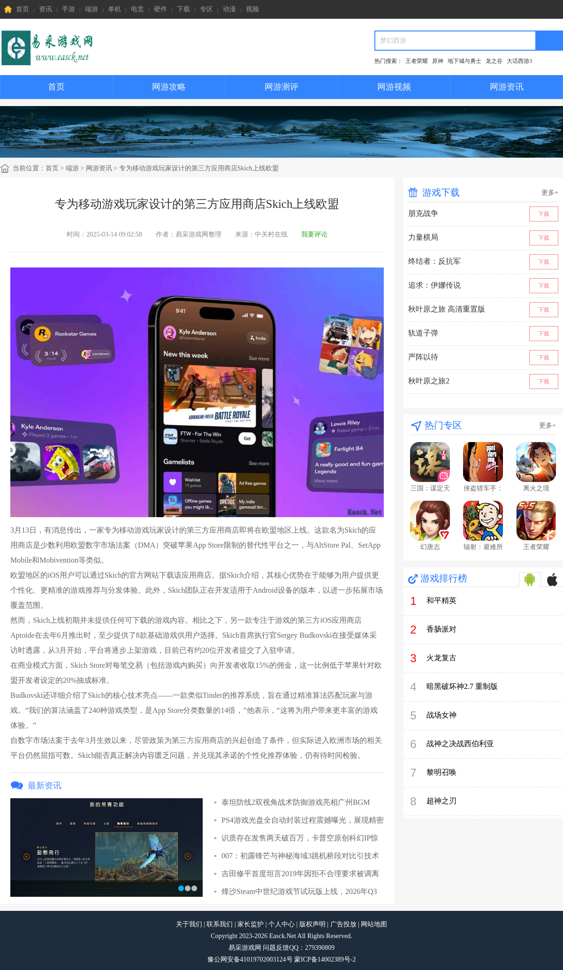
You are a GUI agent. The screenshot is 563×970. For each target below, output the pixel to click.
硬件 (160, 9)
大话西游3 (519, 61)
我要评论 (314, 234)
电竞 (137, 9)
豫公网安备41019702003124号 (250, 959)
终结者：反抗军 (434, 261)
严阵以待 (423, 357)
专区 (206, 9)
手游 (68, 9)
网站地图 (374, 924)
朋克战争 (423, 213)
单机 (114, 9)
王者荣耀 (416, 61)
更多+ (549, 192)
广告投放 (343, 924)
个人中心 (281, 924)
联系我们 (219, 924)
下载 (183, 9)
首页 (16, 9)
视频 (252, 9)
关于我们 (189, 924)
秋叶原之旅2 (428, 381)
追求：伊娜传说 (434, 285)
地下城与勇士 (464, 61)
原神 (437, 61)
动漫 (229, 9)
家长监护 (250, 924)
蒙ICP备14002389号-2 (325, 959)
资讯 (45, 9)
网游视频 (394, 87)
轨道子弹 (423, 333)
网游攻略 (169, 87)
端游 (91, 9)
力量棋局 (423, 237)
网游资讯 (507, 87)
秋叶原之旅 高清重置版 (446, 309)
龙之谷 (494, 61)
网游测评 (281, 87)
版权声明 (312, 924)
